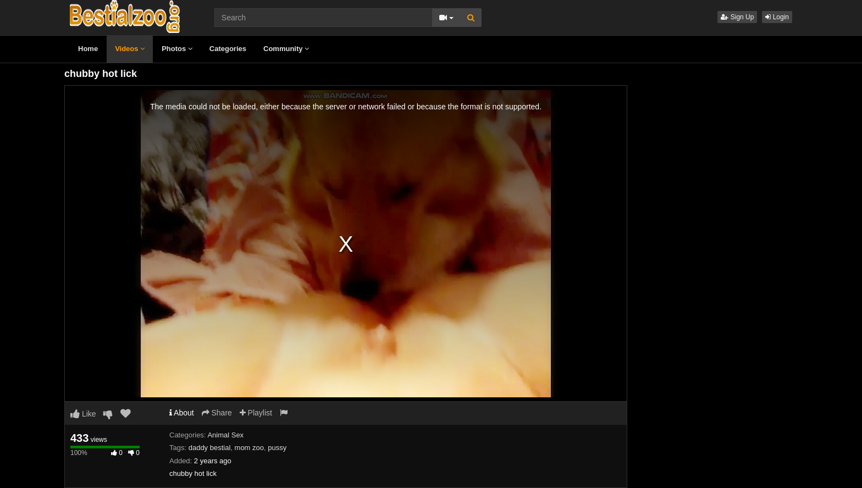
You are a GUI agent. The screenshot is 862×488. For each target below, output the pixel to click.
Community (286, 49)
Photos (177, 49)
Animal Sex (225, 435)
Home (88, 49)
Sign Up (737, 17)
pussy (277, 447)
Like (83, 413)
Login (777, 17)
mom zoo (249, 447)
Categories (227, 49)
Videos (130, 49)
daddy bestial (210, 447)
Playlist (256, 412)
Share (217, 412)
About (181, 412)
